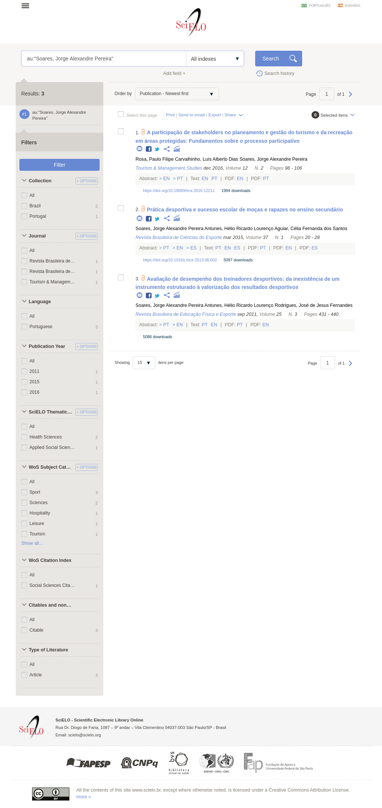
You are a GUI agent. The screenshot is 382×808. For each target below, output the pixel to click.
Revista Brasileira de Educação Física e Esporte (52, 271)
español (353, 5)
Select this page (141, 115)
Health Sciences (45, 437)
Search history (279, 73)
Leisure (36, 523)
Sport (34, 492)
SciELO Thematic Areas (51, 412)
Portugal (37, 216)
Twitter (157, 149)
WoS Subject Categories (51, 467)
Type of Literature (48, 650)
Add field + (174, 73)
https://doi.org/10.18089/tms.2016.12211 (179, 190)
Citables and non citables (51, 605)
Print (170, 114)
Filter (59, 165)
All (31, 195)
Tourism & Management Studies (52, 281)
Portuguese (40, 326)
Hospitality (39, 513)
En (166, 178)
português (319, 5)
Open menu (27, 5)
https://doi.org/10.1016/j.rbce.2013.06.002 (180, 260)
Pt (180, 178)
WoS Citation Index (50, 560)
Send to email (191, 114)
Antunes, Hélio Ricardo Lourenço (238, 228)
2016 (34, 392)
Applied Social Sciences (52, 447)
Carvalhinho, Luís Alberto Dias (206, 159)
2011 (34, 371)
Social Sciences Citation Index (52, 585)
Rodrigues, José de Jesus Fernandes (314, 305)
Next (350, 97)
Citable (36, 630)
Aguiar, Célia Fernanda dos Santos (311, 228)
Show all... (32, 543)
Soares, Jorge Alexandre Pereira (273, 159)
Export (215, 114)
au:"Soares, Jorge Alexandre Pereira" (104, 58)
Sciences (38, 502)
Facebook (149, 149)
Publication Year (47, 346)
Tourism (37, 534)
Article (35, 674)
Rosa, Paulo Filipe (154, 159)
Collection (40, 180)
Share (230, 114)
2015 (34, 381)
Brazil (35, 205)
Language (40, 301)
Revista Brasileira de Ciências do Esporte (52, 261)
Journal (37, 236)
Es (193, 248)
